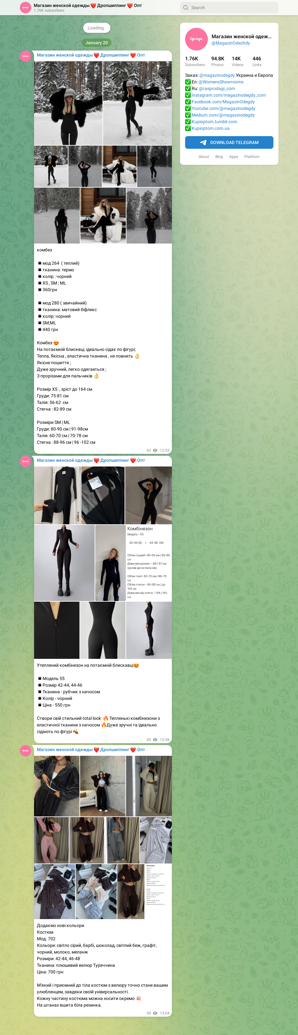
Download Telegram (229, 143)
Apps (233, 156)
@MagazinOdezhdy (231, 42)
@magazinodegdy (217, 75)
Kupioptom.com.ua (211, 128)
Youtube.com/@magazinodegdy (223, 108)
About (204, 156)
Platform (252, 156)
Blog (219, 156)
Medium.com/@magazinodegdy (223, 114)
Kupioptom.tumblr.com (214, 121)
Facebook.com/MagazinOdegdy (223, 101)
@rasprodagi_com (217, 88)
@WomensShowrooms (221, 81)
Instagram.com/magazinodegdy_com (229, 95)
